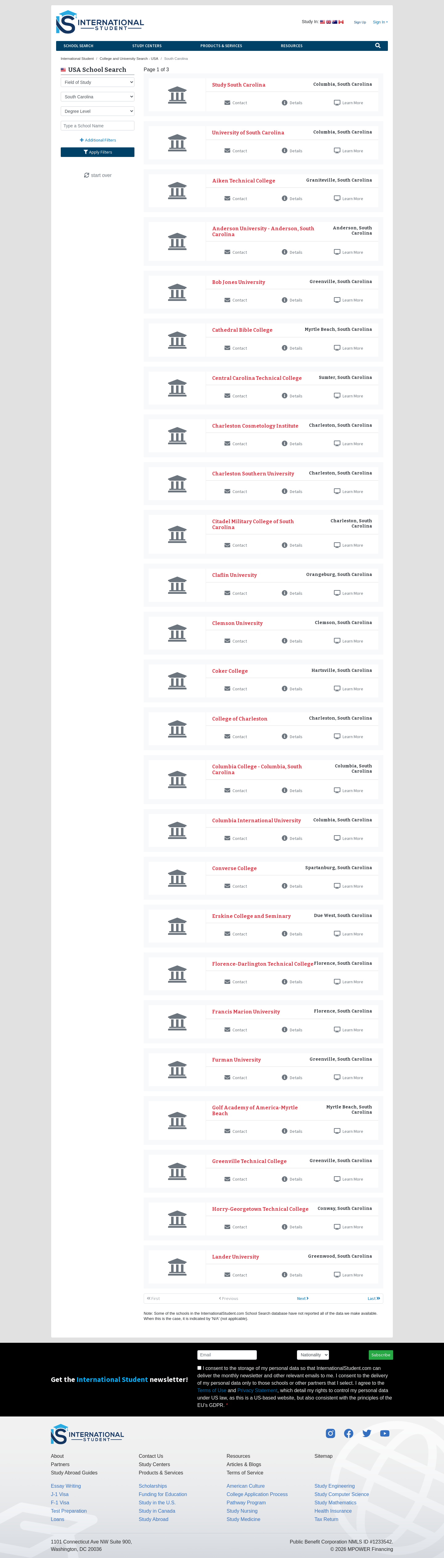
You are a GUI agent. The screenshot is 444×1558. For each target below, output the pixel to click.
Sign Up (360, 22)
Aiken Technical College (243, 181)
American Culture (246, 1486)
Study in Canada (157, 1511)
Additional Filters (98, 140)
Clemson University (237, 623)
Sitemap (323, 1456)
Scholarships (153, 1486)
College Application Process (257, 1494)
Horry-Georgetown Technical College (260, 1209)
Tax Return (326, 1519)
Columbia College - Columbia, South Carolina (257, 769)
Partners (60, 1464)
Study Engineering (334, 1486)
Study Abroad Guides (74, 1472)
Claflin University (234, 575)
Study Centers (147, 45)
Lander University (235, 1257)
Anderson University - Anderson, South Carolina (263, 231)
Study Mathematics (335, 1502)
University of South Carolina (248, 133)
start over (98, 175)
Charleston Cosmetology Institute (255, 426)
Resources (291, 45)
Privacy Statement (257, 1390)
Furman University (236, 1060)
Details (292, 102)
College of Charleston (240, 719)
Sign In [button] (379, 22)
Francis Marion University (246, 1012)
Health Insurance (333, 1511)
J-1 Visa (60, 1494)
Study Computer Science (341, 1494)
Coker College (230, 671)
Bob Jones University (238, 282)
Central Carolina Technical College (257, 378)
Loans (57, 1519)
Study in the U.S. (157, 1502)
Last (374, 1298)
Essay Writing (66, 1486)
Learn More (348, 102)
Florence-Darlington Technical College (263, 964)
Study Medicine (243, 1519)
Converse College (234, 868)
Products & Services (221, 45)
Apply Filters (98, 152)
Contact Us (151, 1456)
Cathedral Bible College (242, 330)
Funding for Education (163, 1494)
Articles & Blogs (244, 1464)
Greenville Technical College (249, 1161)
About (57, 1456)
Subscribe (381, 1355)
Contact (235, 102)
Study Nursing (242, 1511)
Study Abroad (153, 1519)
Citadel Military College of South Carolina (253, 524)
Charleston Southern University (253, 474)
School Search (78, 45)
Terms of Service (245, 1472)
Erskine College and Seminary (251, 916)
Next (303, 1298)
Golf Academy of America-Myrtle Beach (255, 1110)
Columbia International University (256, 821)
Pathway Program (246, 1502)
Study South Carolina (238, 85)
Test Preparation (69, 1511)
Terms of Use (211, 1390)
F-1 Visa (60, 1502)
